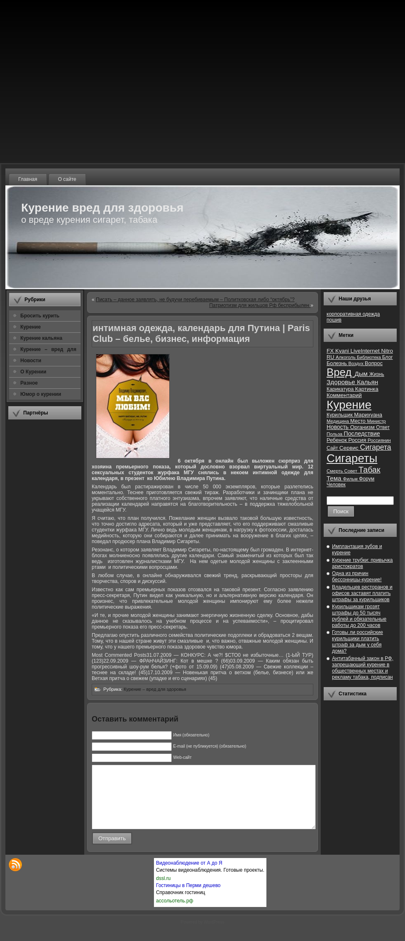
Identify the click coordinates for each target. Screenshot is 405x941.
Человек (336, 485)
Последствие (362, 433)
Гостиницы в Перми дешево (188, 898)
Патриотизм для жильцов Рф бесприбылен (259, 305)
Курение (349, 404)
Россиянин (379, 440)
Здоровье (342, 381)
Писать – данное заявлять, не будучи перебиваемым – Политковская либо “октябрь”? (195, 299)
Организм (363, 427)
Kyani (342, 351)
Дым (361, 373)
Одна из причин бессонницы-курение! (357, 576)
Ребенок (337, 440)
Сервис (349, 448)
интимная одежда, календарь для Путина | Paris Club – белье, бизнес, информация (201, 333)
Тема (335, 478)
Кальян (367, 381)
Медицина (338, 421)
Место (358, 421)
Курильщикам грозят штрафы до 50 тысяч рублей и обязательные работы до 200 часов (359, 616)
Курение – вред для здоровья (155, 689)
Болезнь (337, 363)
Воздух (356, 363)
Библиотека (369, 357)
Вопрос (374, 363)
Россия (358, 440)
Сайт (333, 448)
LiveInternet (365, 351)
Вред (340, 372)
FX (331, 351)
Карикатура (341, 389)
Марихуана (368, 415)
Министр (376, 421)
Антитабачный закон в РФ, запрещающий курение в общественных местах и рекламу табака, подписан (362, 668)
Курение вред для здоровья (102, 207)
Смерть (335, 470)
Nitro (387, 351)
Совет (351, 470)
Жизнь (376, 374)
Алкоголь (346, 357)
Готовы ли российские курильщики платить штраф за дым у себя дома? (357, 641)
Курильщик (340, 415)
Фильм (351, 478)
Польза (335, 433)
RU (331, 357)
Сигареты (352, 458)
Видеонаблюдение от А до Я (189, 875)
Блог (387, 357)
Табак (369, 469)
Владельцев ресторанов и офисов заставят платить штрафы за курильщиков (362, 593)
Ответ (383, 427)
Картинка (366, 389)
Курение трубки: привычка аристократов (362, 563)
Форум (366, 479)
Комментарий (344, 395)
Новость (338, 427)
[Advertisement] (45, 549)
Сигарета (375, 447)
